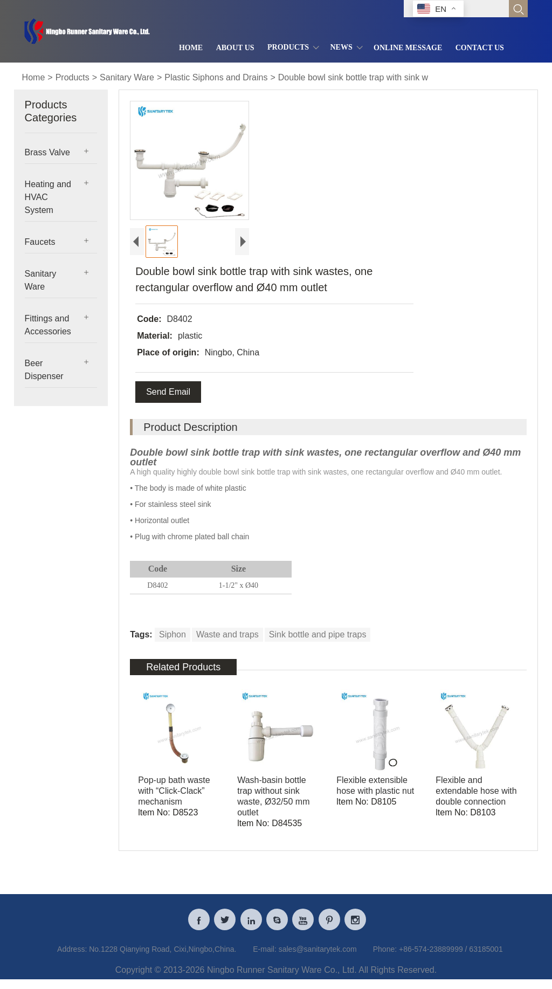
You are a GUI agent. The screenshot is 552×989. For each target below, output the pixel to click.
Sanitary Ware (127, 77)
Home (33, 77)
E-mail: (265, 953)
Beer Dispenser (44, 370)
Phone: (385, 953)
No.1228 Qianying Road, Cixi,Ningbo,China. (162, 953)
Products (72, 77)
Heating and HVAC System (48, 197)
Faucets (40, 241)
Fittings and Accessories (48, 325)
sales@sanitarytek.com (318, 953)
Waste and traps (227, 634)
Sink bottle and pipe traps (318, 634)
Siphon (172, 634)
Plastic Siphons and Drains (215, 77)
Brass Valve (47, 152)
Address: (72, 953)
